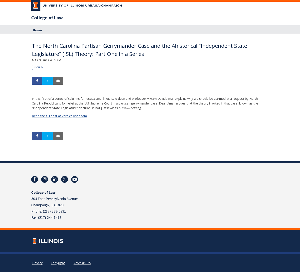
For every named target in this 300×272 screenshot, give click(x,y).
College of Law (47, 18)
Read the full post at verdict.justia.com (59, 116)
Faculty (38, 67)
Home (37, 30)
